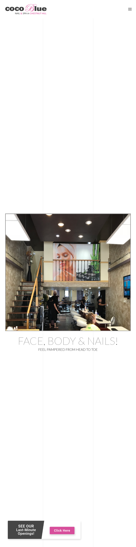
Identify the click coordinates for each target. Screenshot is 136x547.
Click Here (62, 531)
